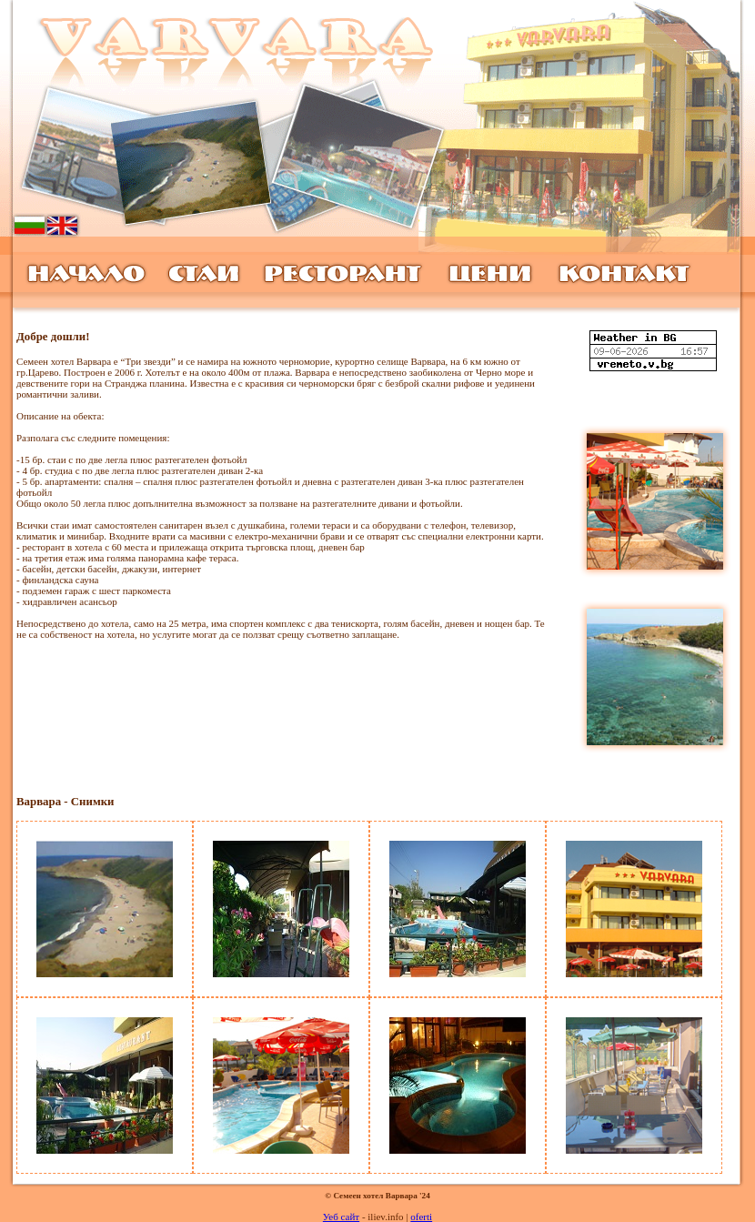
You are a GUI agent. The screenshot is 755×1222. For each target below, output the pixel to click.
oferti (421, 1216)
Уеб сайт (341, 1216)
